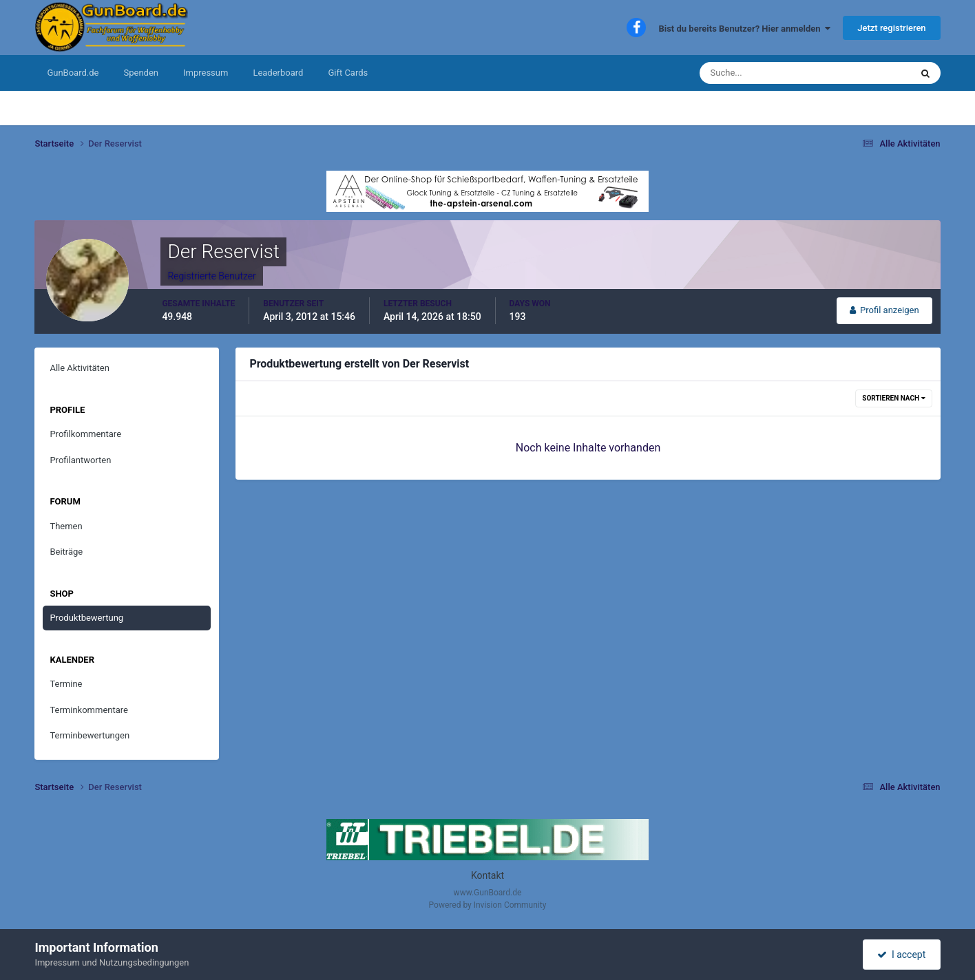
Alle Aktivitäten (79, 368)
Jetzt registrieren (891, 28)
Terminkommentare (89, 710)
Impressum (205, 72)
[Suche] (763, 73)
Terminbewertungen (89, 735)
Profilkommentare (85, 434)
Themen (66, 526)
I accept (901, 954)
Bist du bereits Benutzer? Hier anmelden (744, 28)
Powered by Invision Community (488, 905)
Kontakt (487, 875)
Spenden (140, 72)
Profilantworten (80, 460)
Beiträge (66, 551)
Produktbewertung (86, 617)
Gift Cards (348, 72)
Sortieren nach (893, 398)
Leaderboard (278, 72)
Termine (66, 684)
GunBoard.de (72, 72)
